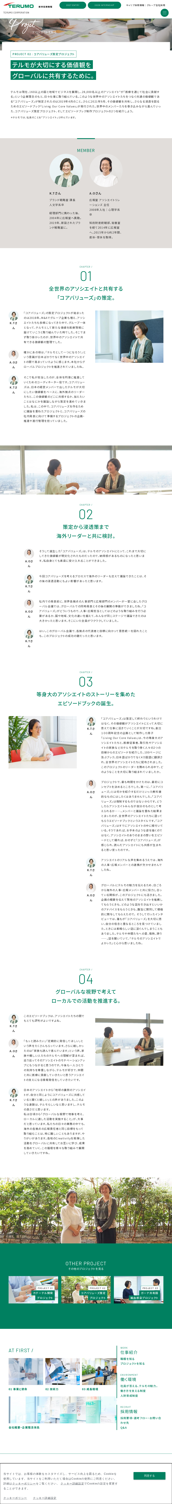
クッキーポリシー (24, 1483)
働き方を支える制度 (133, 1395)
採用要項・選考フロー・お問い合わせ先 (140, 1424)
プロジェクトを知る (132, 1367)
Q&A (123, 1432)
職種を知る (127, 1363)
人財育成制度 (129, 1399)
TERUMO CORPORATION (16, 12)
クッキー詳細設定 (72, 1483)
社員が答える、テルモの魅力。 (139, 1390)
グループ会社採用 (156, 5)
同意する (149, 1475)
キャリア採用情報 (135, 5)
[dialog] (86, 1483)
